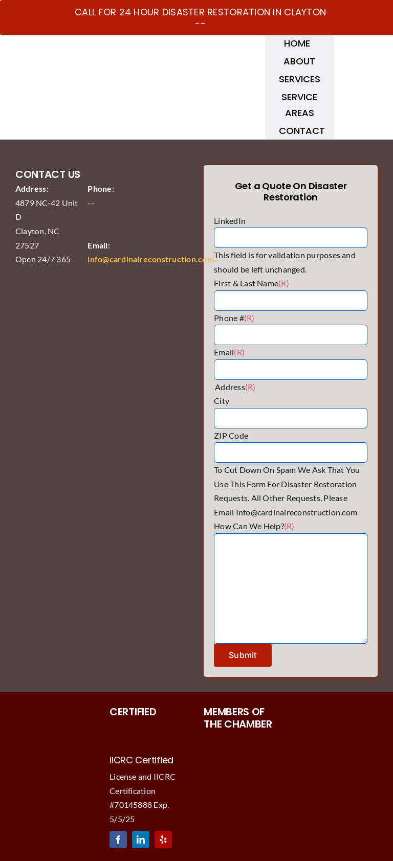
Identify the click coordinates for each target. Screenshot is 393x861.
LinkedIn (230, 220)
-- (91, 203)
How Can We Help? (254, 526)
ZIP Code (231, 435)
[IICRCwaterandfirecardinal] (149, 724)
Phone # (234, 318)
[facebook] (118, 839)
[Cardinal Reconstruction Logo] (93, 50)
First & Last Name (251, 283)
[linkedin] (140, 839)
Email (229, 352)
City (221, 400)
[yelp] (163, 839)
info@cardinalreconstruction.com (150, 259)
